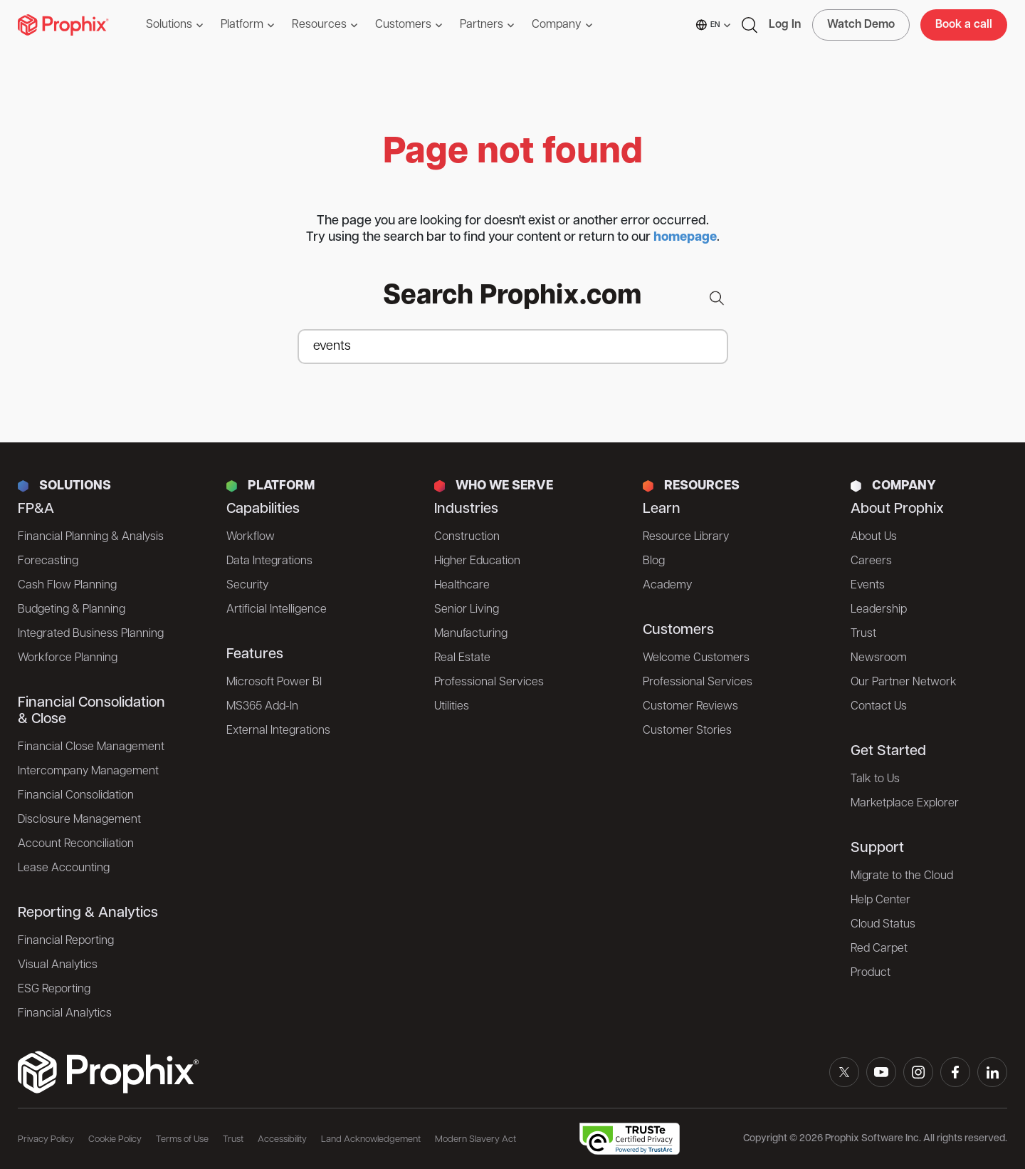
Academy (667, 585)
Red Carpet (879, 949)
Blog (654, 561)
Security (247, 585)
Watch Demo (861, 25)
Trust (863, 634)
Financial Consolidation (76, 795)
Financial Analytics (65, 1013)
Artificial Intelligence (276, 609)
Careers (871, 561)
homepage (685, 237)
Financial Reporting (66, 941)
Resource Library (686, 537)
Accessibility (282, 1139)
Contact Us (879, 706)
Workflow (250, 537)
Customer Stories (687, 731)
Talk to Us (875, 779)
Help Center (880, 900)
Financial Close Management (91, 747)
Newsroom (879, 658)
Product (870, 973)
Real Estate (462, 658)
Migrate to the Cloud (902, 876)
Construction (467, 537)
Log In (785, 25)
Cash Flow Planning (67, 585)
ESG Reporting (54, 989)
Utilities (451, 706)
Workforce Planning (67, 658)
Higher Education (477, 561)
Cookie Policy (115, 1139)
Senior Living (466, 609)
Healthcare (462, 585)
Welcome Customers (696, 658)
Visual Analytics (58, 965)
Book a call (963, 25)
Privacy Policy (46, 1139)
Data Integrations (269, 561)
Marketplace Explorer (905, 803)
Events (868, 585)
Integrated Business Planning (91, 634)
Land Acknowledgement (371, 1139)
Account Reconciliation (76, 844)
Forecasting (48, 561)
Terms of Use (182, 1139)
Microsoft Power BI (274, 682)
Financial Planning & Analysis (91, 537)
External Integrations (278, 731)
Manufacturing (471, 634)
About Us (874, 537)
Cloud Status (883, 924)
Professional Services (489, 682)
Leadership (879, 609)
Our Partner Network (904, 682)
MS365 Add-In (262, 706)
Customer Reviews (690, 706)
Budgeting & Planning (71, 609)
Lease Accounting (64, 868)
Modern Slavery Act (475, 1139)
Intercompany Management (88, 771)
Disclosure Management (79, 820)
